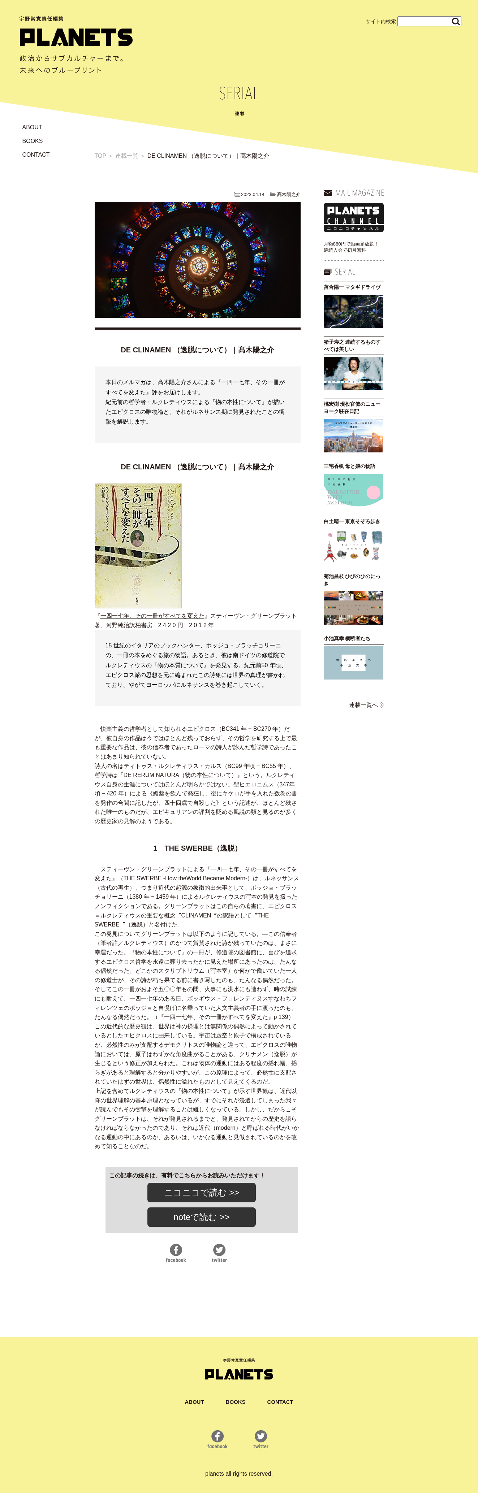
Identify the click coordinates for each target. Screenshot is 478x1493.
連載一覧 (126, 156)
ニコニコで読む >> (202, 1192)
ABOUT (32, 127)
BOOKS (32, 141)
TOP (100, 156)
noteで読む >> (201, 1217)
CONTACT (36, 155)
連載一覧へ (363, 705)
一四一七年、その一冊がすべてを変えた (152, 616)
